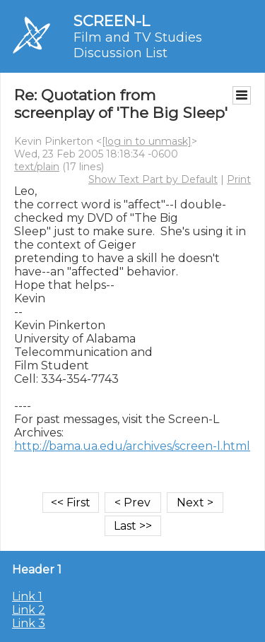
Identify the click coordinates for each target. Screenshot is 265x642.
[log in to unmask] (147, 141)
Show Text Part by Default (153, 179)
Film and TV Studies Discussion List (137, 45)
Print (239, 179)
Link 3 (28, 623)
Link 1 (27, 596)
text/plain (36, 166)
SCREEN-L (111, 21)
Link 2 (28, 610)
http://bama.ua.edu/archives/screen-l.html (132, 446)
